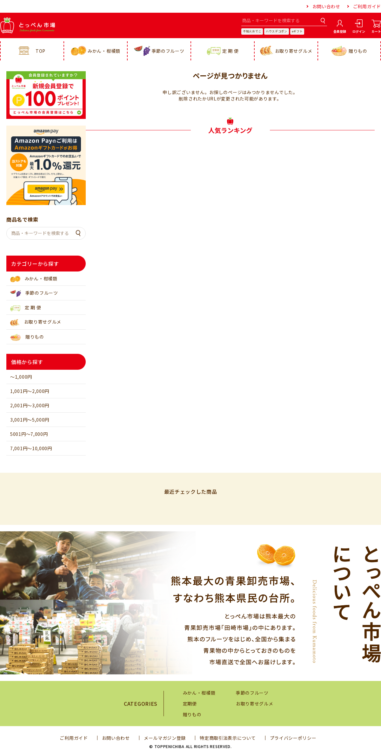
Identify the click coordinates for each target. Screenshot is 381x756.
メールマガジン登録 (165, 738)
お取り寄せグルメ (286, 51)
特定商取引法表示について (228, 738)
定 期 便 (223, 51)
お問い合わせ (326, 6)
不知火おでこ (252, 31)
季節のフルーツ (159, 50)
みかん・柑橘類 (95, 51)
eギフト (297, 31)
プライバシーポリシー (293, 738)
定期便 (190, 703)
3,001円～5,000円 (29, 419)
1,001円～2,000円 (29, 391)
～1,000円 (21, 377)
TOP (32, 50)
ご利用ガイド (367, 6)
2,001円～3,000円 (29, 405)
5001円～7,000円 (29, 434)
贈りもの (349, 51)
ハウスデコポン (276, 31)
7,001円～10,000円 (31, 448)
